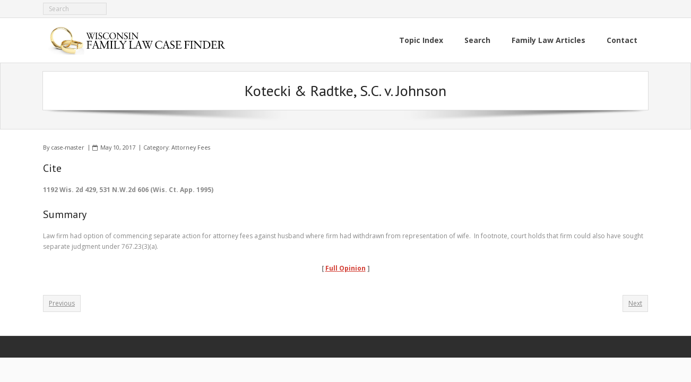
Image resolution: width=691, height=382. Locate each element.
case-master (67, 147)
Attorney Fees (190, 147)
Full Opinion (345, 268)
